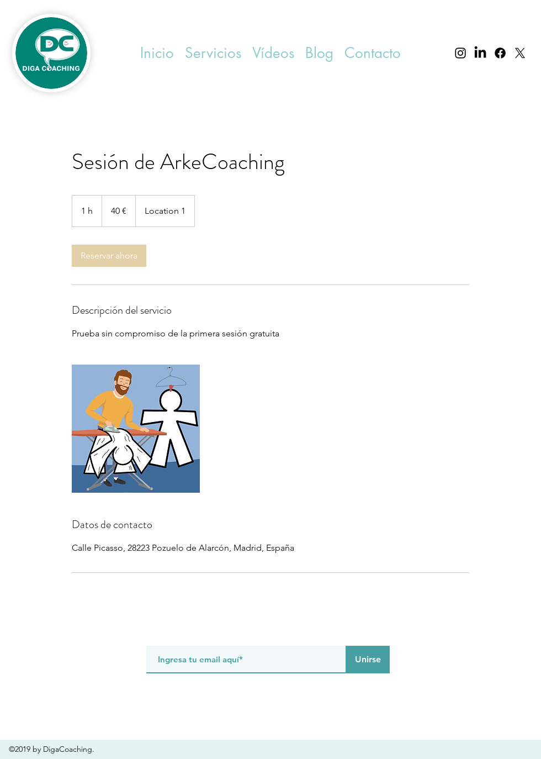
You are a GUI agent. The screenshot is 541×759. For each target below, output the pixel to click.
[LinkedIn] (480, 53)
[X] (520, 53)
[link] (109, 256)
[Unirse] (368, 659)
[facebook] (500, 53)
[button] (213, 53)
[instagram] (460, 53)
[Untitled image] (136, 429)
